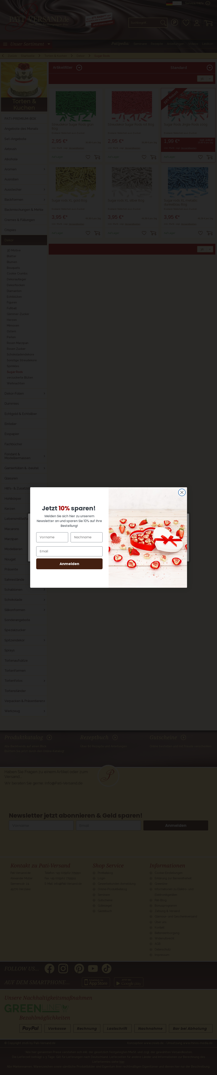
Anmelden (69, 563)
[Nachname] (87, 537)
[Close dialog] (181, 492)
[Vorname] (52, 537)
